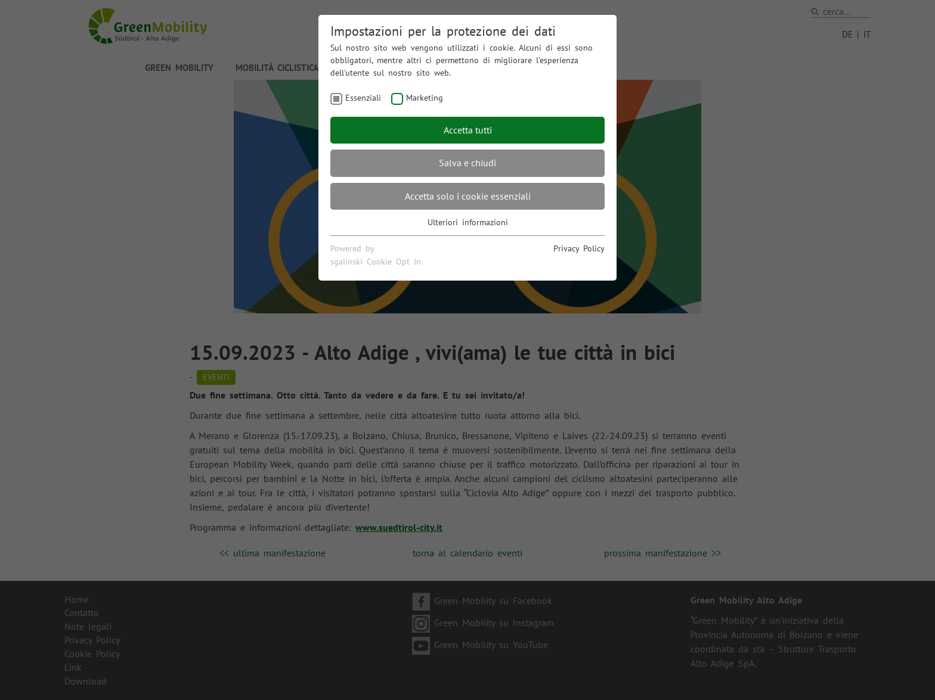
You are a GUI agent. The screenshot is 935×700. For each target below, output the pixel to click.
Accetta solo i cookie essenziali (468, 196)
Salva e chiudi (467, 163)
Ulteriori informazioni (468, 222)
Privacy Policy (579, 248)
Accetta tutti (468, 130)
